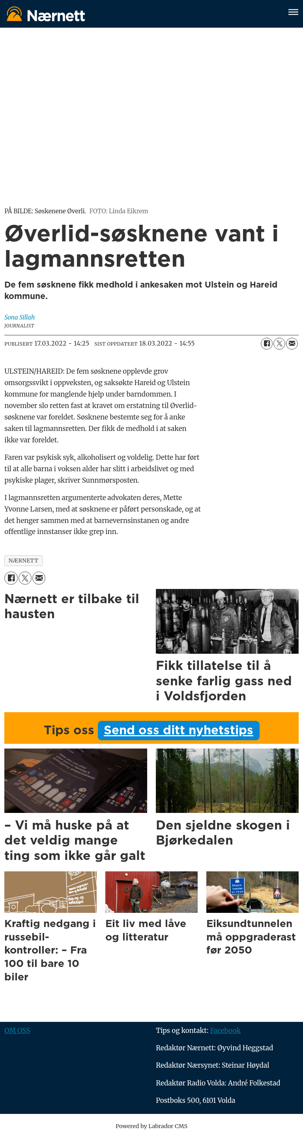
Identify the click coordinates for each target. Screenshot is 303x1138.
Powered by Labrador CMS (151, 1126)
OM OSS (17, 1030)
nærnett (24, 560)
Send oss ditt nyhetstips (178, 730)
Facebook (225, 1030)
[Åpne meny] (293, 13)
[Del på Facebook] (267, 344)
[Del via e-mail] (292, 344)
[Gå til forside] (45, 13)
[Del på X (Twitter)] (279, 344)
